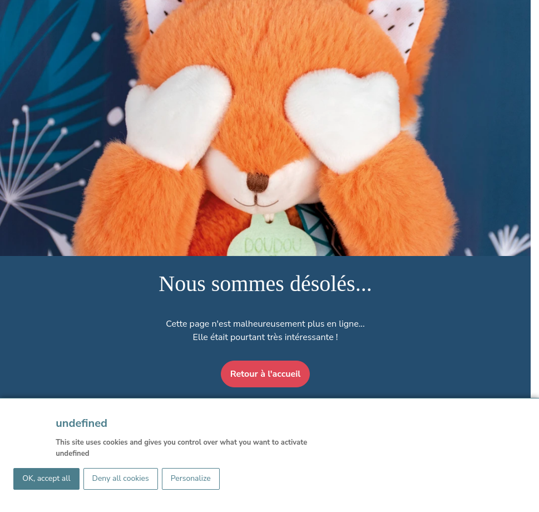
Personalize (191, 478)
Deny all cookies (120, 478)
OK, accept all (46, 478)
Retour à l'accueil (265, 374)
